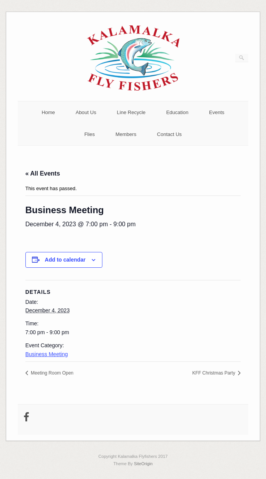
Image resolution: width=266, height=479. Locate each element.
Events (216, 112)
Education (177, 112)
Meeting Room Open (52, 373)
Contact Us (169, 134)
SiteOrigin (143, 463)
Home (48, 112)
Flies (89, 134)
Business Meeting (46, 354)
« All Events (42, 173)
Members (125, 134)
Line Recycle (131, 112)
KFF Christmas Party (214, 373)
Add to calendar (65, 260)
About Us (85, 112)
